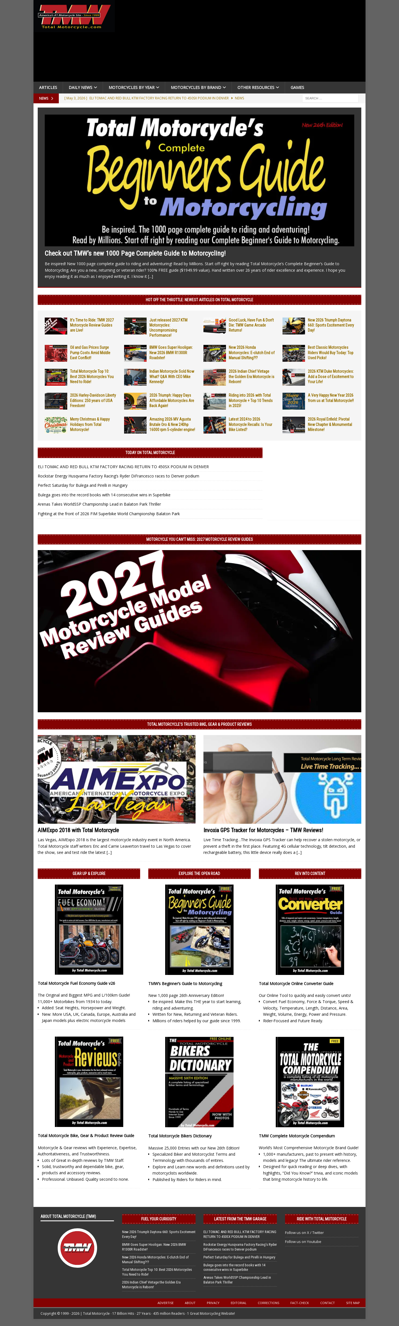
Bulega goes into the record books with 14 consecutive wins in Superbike (104, 494)
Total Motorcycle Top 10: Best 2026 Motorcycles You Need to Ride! (92, 376)
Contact (327, 1303)
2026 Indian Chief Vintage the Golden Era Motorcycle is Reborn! (251, 376)
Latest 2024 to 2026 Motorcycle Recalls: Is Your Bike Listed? (250, 424)
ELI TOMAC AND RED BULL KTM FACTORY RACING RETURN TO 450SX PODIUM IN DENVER (123, 466)
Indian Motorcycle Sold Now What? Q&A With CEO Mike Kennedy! (171, 376)
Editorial (238, 1303)
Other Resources (255, 87)
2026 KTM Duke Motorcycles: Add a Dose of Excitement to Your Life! (331, 376)
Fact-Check (299, 1303)
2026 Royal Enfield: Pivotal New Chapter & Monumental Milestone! (330, 424)
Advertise (166, 1303)
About (190, 1303)
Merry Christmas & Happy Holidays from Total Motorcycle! (90, 424)
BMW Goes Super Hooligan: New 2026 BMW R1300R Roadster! (171, 352)
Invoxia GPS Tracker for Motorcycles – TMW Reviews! (263, 830)
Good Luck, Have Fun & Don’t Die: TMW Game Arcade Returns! (251, 325)
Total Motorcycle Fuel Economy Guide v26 (76, 983)
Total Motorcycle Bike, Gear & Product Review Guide (86, 1135)
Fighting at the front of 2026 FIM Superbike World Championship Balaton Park (109, 513)
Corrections (268, 1303)
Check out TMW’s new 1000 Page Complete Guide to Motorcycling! (135, 253)
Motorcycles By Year (131, 87)
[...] (150, 276)
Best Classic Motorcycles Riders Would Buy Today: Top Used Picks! (330, 352)
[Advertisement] (242, 42)
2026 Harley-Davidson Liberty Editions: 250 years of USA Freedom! (93, 400)
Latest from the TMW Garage (240, 1219)
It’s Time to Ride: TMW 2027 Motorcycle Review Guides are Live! (92, 325)
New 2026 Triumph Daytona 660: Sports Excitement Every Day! (331, 325)
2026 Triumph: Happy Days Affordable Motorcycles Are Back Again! (171, 400)
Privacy (213, 1303)
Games (297, 87)
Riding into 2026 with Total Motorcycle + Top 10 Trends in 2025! (251, 400)
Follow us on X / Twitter (304, 1232)
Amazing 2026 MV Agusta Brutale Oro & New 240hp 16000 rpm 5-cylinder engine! (172, 424)
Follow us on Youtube (303, 1241)
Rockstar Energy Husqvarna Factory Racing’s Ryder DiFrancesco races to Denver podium (118, 476)
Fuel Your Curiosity (158, 1219)
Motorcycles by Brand (196, 87)
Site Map (353, 1303)
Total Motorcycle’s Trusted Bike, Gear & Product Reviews (199, 724)
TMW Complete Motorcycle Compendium (297, 1136)
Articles (48, 87)
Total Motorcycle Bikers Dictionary (180, 1136)
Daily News (80, 87)
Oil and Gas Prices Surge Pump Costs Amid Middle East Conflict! (90, 352)
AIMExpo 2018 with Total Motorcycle (78, 830)
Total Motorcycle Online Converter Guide (296, 983)
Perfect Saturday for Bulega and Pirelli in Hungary (82, 485)
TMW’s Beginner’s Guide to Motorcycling (185, 983)
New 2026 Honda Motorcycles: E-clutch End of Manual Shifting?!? (252, 352)
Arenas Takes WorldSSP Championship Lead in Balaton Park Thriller (99, 504)
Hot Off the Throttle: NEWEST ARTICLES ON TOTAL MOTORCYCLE (199, 300)
